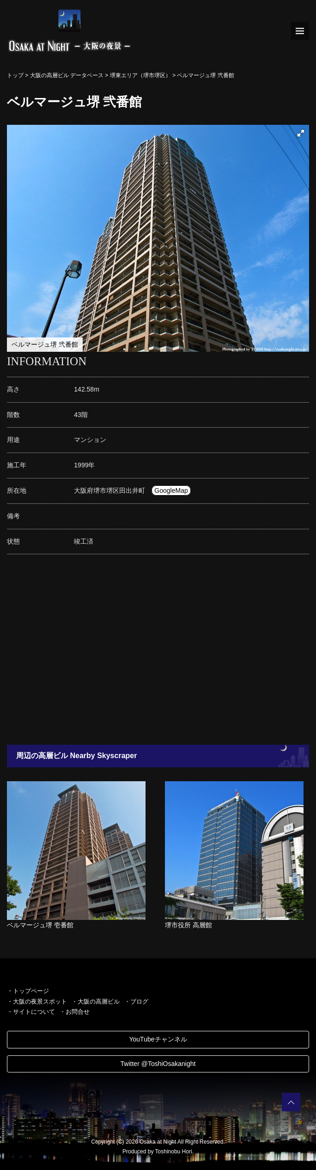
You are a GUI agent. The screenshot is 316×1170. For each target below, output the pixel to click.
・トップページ (28, 990)
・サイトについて (31, 1011)
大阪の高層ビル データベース (66, 75)
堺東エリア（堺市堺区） (140, 75)
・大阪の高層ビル (96, 1001)
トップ (15, 75)
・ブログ (136, 1001)
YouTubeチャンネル (158, 1039)
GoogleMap (171, 490)
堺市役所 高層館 (188, 925)
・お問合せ (75, 1011)
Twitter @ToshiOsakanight (158, 1063)
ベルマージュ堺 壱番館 (40, 925)
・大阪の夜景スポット (37, 1001)
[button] (300, 133)
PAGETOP (291, 1102)
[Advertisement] (158, 652)
